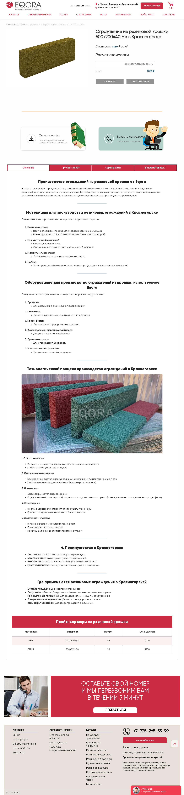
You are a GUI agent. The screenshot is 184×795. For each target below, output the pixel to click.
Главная (10, 25)
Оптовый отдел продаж (59, 737)
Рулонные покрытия (98, 763)
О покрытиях (123, 15)
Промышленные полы (99, 772)
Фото (103, 15)
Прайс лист (147, 15)
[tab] (28, 168)
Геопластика (94, 784)
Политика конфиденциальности (62, 749)
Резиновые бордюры (99, 759)
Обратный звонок (145, 740)
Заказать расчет (152, 6)
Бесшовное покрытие (93, 744)
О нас (16, 735)
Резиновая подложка (98, 754)
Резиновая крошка (97, 768)
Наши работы (21, 748)
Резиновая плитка (97, 750)
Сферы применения (39, 15)
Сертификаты (57, 742)
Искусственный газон (95, 778)
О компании (83, 15)
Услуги (63, 15)
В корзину (109, 81)
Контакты (169, 15)
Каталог (21, 25)
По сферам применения (93, 737)
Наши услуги (20, 739)
